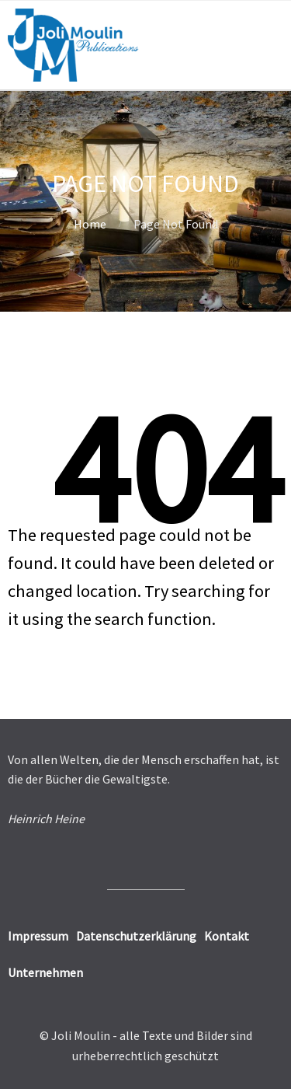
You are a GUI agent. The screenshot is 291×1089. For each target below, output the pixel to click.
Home (90, 224)
